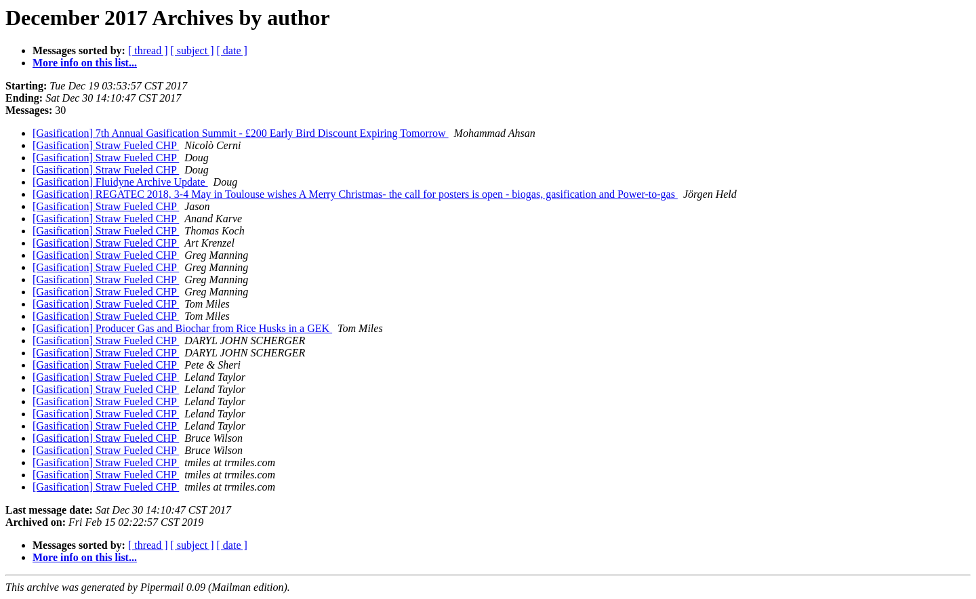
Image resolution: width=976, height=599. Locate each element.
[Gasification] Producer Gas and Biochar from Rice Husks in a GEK (182, 328)
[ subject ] (192, 50)
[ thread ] (148, 50)
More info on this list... (85, 62)
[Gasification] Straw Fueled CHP (106, 145)
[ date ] (232, 50)
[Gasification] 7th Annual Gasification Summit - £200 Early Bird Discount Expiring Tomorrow (241, 133)
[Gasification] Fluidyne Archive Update (120, 182)
